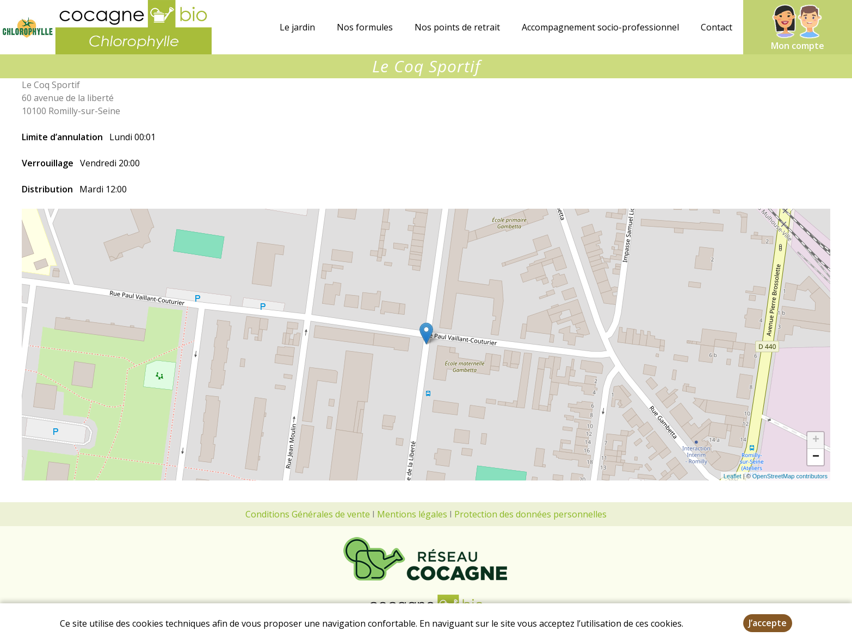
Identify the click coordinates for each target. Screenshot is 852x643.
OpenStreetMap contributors (790, 476)
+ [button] (815, 440)
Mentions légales (412, 514)
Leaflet (733, 476)
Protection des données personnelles (530, 514)
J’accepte (768, 623)
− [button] (815, 457)
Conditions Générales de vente (307, 514)
